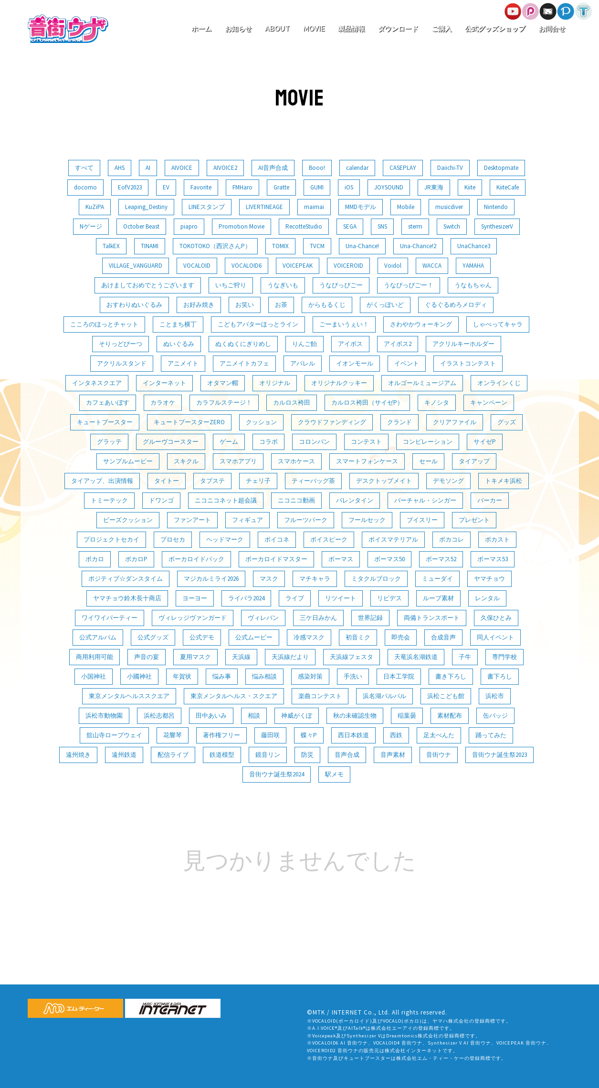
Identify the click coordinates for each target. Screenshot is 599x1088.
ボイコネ (276, 539)
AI (148, 168)
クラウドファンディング (332, 422)
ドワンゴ (161, 500)
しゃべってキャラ (498, 324)
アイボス (350, 344)
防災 (307, 755)
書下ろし (499, 676)
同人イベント (495, 637)
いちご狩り (230, 285)
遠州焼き (78, 755)
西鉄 (396, 735)
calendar (357, 168)
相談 (254, 715)
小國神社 (139, 676)
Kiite (469, 187)
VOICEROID (348, 266)
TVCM (317, 246)
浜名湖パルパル (384, 696)
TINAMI (149, 246)
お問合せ (551, 28)
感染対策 (310, 676)
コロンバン (314, 442)
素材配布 (449, 715)
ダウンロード (398, 28)
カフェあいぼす (107, 402)
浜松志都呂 (159, 715)
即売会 (400, 637)
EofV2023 (130, 187)
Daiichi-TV (450, 168)
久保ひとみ (496, 618)
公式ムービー (254, 637)
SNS (382, 226)
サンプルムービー (128, 461)
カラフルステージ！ (224, 402)
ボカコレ (451, 539)
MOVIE (314, 28)
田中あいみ (211, 715)
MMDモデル (360, 207)
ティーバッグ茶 (313, 481)
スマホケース (296, 461)
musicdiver (449, 207)
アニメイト (183, 363)
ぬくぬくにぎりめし (243, 344)
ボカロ (94, 559)
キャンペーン (488, 402)
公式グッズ (152, 637)
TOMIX (280, 246)
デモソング (448, 481)
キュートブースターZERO (189, 422)
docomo (85, 187)
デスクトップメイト (384, 481)
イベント (406, 363)
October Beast (141, 226)
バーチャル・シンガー (425, 500)
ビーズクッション (128, 520)
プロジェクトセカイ (111, 539)
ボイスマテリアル (393, 539)
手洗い (353, 676)
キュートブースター (105, 422)
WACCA (431, 266)
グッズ (506, 422)
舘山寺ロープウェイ (114, 735)
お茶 (281, 305)
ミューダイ (437, 579)
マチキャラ (314, 579)
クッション (261, 422)
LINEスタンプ (207, 207)
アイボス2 (397, 344)
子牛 (465, 657)
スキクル (186, 461)
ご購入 (441, 28)
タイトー (166, 481)
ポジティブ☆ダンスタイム (125, 579)
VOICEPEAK (298, 266)
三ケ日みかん (318, 618)
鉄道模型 (222, 755)
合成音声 (443, 637)
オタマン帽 (222, 383)
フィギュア (247, 520)
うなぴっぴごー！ (408, 285)
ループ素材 (438, 598)
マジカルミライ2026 (211, 579)
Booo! (317, 168)
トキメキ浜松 (503, 481)
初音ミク (358, 637)
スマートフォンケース (367, 461)
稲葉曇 (407, 715)
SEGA (350, 226)
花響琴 (172, 735)
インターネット (164, 383)
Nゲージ (91, 226)
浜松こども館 (445, 696)
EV (166, 187)
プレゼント (474, 520)
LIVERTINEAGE (264, 207)
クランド (399, 422)
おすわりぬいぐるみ (134, 305)
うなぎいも (282, 285)
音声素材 (392, 755)
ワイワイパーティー (109, 618)
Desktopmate (501, 168)
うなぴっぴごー (341, 285)
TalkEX (111, 246)
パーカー (489, 500)
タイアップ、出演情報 (102, 481)
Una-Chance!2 (418, 246)
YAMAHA (473, 266)
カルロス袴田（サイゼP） (367, 402)
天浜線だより (290, 657)
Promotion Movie (241, 226)
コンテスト (366, 442)
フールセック (367, 520)
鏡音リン (267, 755)
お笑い (244, 305)
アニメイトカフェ (244, 363)
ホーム (201, 28)
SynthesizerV (497, 226)
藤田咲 (270, 735)
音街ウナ (438, 755)
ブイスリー (422, 520)
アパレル (302, 363)
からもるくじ (327, 305)
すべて (84, 168)
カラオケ (162, 402)
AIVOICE (181, 168)
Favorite (200, 187)
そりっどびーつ (120, 344)
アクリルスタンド (122, 363)
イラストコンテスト (468, 363)
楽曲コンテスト (320, 696)
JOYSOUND (388, 187)
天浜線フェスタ (351, 657)
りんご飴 (304, 344)
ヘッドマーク (224, 539)
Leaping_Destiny (146, 207)
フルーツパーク (305, 520)
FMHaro (242, 187)
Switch (451, 226)
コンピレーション (427, 442)
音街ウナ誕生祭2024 (276, 774)
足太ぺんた (438, 735)
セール (428, 461)
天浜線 (241, 657)
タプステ (212, 481)
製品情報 (351, 28)
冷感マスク (309, 637)
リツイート (340, 598)
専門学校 (504, 657)
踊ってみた (490, 735)
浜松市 (494, 696)
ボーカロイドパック (196, 559)
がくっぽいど (385, 305)
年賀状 (182, 676)
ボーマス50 (389, 559)
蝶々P (309, 735)
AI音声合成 (273, 168)
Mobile (405, 207)
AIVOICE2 (225, 168)
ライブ (294, 598)
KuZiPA (94, 207)
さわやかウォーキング (421, 324)
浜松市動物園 (104, 715)
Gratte (281, 187)
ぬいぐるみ (178, 344)
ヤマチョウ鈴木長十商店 (127, 598)
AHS (120, 168)
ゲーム (229, 442)
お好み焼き (198, 305)
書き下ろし (450, 676)
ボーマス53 (492, 559)
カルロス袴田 (291, 402)
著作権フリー (221, 735)
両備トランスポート (432, 618)
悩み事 (221, 676)
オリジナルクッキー (339, 383)
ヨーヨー (194, 598)
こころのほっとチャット (104, 324)
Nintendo (496, 207)
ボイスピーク (328, 539)
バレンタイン (354, 500)
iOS (349, 187)
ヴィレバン (263, 618)
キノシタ (436, 402)
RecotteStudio (303, 226)
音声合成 (347, 755)
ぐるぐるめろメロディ (456, 305)
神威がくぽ (296, 715)
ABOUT (277, 28)
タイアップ (474, 461)
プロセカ (172, 539)
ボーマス (340, 559)
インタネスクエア (97, 383)
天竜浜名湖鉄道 (416, 657)
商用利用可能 (94, 657)
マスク (269, 579)
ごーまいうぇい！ (344, 324)
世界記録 (370, 618)
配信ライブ (173, 755)
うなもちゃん (473, 285)
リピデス (389, 598)
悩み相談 (264, 676)
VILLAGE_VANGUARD (135, 266)
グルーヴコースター (171, 442)
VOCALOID (196, 266)
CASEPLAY (402, 168)
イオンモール (354, 363)
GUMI (317, 187)
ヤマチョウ (489, 579)
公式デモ (201, 637)
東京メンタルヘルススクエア (129, 696)
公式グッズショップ (495, 28)
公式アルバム (97, 637)
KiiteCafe (507, 187)
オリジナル (274, 383)
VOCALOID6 (246, 266)
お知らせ (238, 28)
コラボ (268, 442)
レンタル (487, 598)
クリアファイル (454, 422)
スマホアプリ (238, 461)
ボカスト (497, 539)
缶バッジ (495, 715)
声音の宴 (146, 657)
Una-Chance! (362, 246)
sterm (415, 226)
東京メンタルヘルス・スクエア (233, 696)
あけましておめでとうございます (147, 285)
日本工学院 (398, 676)
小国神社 (93, 676)
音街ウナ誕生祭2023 (499, 755)
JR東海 (433, 187)
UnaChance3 (473, 246)
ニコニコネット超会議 (226, 500)
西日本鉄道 (353, 735)
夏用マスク (195, 657)
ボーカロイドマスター (276, 559)
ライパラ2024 (246, 598)
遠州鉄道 (124, 755)
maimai (314, 207)
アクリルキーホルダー (463, 344)
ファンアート (192, 520)
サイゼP (484, 442)
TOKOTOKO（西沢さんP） (215, 246)
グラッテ (109, 442)
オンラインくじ (499, 383)
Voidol (392, 266)
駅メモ (334, 774)
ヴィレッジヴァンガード (192, 618)
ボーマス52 (441, 559)
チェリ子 (258, 481)
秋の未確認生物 (355, 715)
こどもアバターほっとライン (258, 324)
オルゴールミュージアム (422, 383)
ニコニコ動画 (296, 500)
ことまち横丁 (178, 324)
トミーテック (109, 500)
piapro (189, 226)
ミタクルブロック (376, 579)
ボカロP (136, 559)
